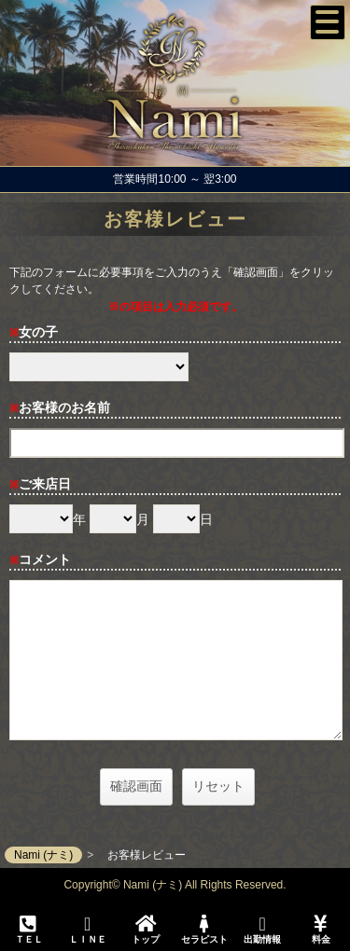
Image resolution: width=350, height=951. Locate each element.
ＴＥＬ (29, 930)
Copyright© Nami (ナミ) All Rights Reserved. (174, 884)
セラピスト (203, 929)
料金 (320, 929)
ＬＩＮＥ (87, 929)
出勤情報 (262, 929)
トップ (146, 929)
